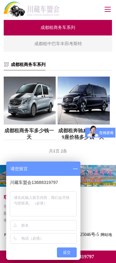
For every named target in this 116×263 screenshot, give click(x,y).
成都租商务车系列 (28, 64)
